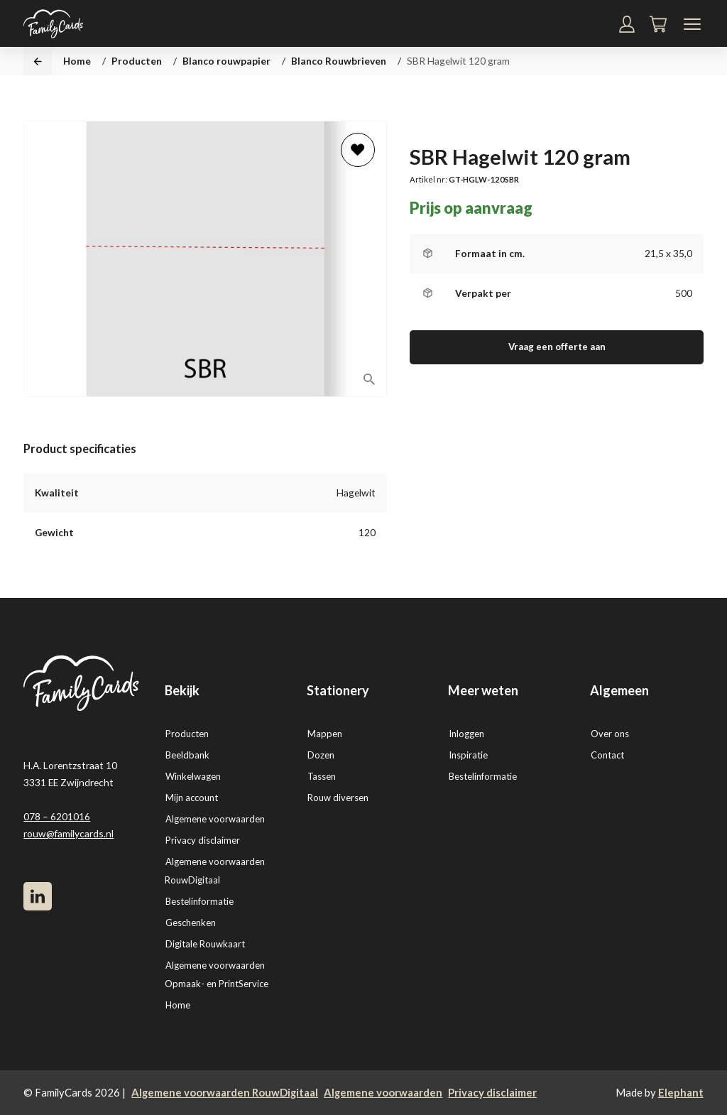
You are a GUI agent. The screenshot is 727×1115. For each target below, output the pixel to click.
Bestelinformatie (199, 901)
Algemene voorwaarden (215, 819)
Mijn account (191, 797)
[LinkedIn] (37, 896)
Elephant (681, 1092)
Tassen (321, 776)
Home (77, 61)
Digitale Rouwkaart (205, 944)
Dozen (320, 755)
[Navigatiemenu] (692, 24)
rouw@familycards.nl (68, 833)
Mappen (324, 733)
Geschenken (190, 922)
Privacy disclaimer (202, 840)
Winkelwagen (193, 776)
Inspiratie (468, 755)
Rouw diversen (337, 797)
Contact (607, 755)
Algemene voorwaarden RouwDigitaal (224, 1092)
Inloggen (466, 733)
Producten (136, 61)
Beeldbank (187, 755)
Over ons (610, 733)
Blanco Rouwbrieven (338, 61)
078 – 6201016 (56, 816)
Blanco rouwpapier (226, 61)
